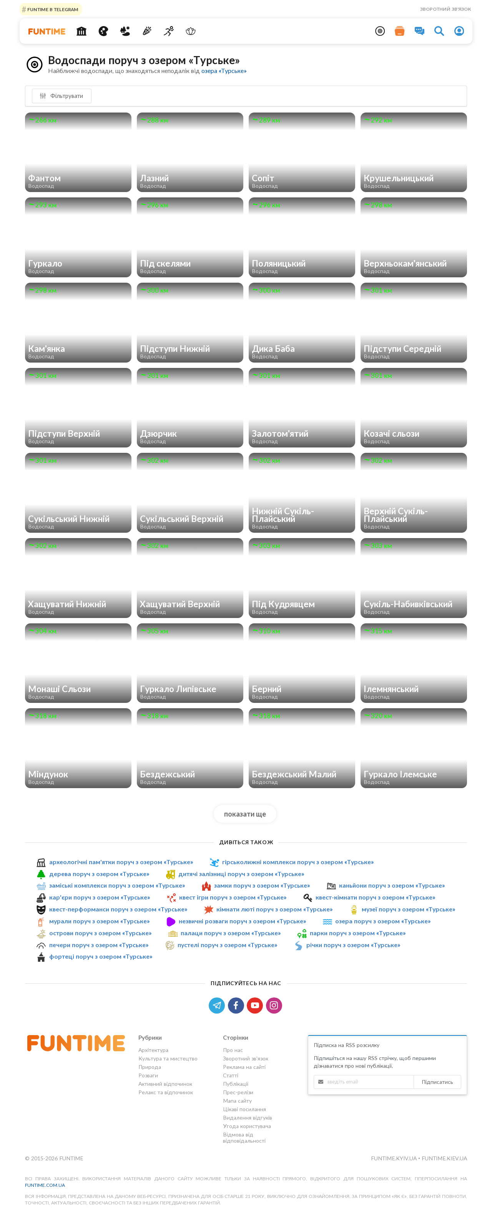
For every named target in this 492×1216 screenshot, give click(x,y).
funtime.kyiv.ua (394, 1158)
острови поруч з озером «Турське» (100, 932)
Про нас (233, 1050)
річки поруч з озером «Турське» (353, 944)
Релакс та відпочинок (165, 1092)
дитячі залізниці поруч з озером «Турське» (241, 873)
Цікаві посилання (244, 1109)
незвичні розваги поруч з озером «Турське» (242, 920)
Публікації (235, 1083)
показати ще (245, 814)
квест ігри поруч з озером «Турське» (232, 897)
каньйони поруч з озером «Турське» (392, 885)
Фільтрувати (61, 95)
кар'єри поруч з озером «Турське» (99, 897)
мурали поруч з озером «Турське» (99, 920)
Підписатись (437, 1081)
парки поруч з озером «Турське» (358, 932)
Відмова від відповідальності (244, 1137)
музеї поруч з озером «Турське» (408, 909)
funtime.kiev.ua (444, 1158)
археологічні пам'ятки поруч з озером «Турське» (121, 861)
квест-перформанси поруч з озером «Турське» (118, 909)
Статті (230, 1075)
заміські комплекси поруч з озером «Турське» (117, 885)
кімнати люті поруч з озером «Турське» (274, 909)
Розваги (148, 1075)
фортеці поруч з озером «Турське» (100, 956)
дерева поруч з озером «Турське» (99, 873)
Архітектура (153, 1050)
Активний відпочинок (165, 1083)
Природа (149, 1067)
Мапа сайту (237, 1100)
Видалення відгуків (247, 1117)
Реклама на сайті (244, 1067)
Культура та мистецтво (168, 1058)
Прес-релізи (238, 1092)
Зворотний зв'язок (445, 9)
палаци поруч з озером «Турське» (231, 932)
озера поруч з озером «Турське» (382, 920)
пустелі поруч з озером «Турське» (227, 944)
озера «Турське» (223, 70)
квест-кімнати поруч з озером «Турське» (375, 897)
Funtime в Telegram (52, 9)
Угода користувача (247, 1126)
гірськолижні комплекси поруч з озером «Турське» (298, 861)
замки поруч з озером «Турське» (262, 885)
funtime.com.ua (45, 1185)
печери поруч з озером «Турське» (98, 944)
